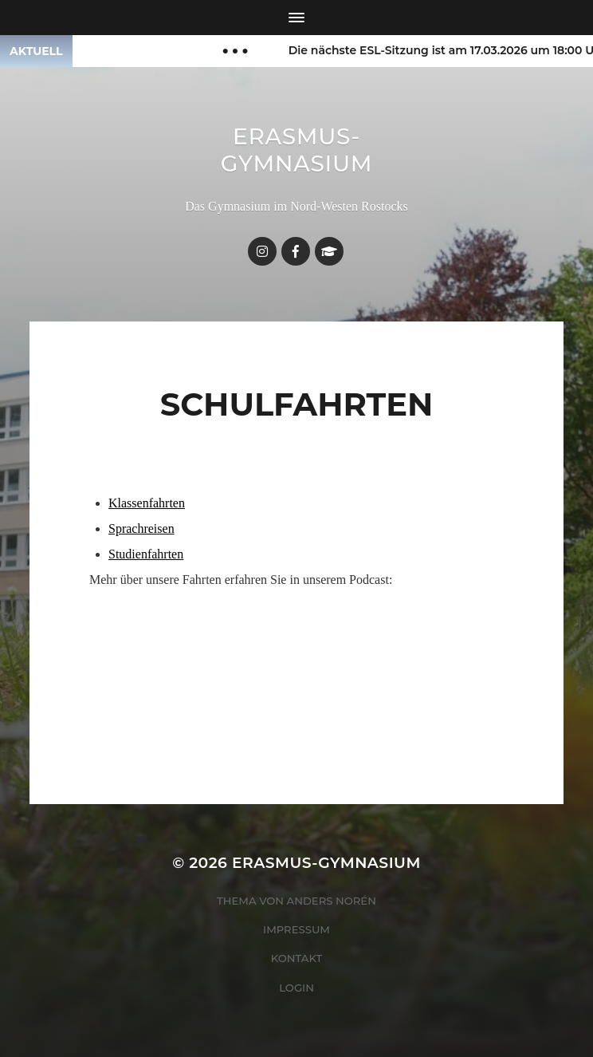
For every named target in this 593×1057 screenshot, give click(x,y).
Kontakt (297, 958)
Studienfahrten (145, 554)
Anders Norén (331, 900)
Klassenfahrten (146, 503)
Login (296, 987)
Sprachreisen (141, 528)
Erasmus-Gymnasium (297, 150)
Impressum (296, 929)
